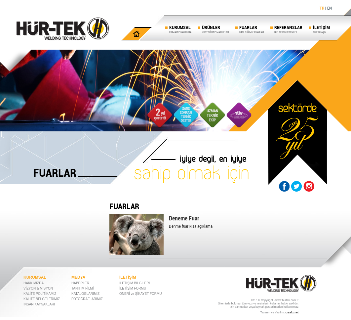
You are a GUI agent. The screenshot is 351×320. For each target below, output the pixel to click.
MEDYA (78, 277)
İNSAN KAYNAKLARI (39, 304)
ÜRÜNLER (215, 29)
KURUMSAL (180, 29)
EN (329, 8)
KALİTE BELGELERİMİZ (41, 299)
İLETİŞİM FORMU (132, 288)
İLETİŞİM (321, 29)
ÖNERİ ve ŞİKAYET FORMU (140, 294)
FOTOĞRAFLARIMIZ (87, 299)
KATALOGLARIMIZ (85, 294)
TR (322, 8)
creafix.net (292, 312)
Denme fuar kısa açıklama (191, 226)
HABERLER (80, 283)
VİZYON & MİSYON (38, 288)
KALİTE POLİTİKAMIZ (39, 294)
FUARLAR (251, 29)
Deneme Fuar (184, 218)
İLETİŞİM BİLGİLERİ (134, 283)
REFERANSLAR (288, 29)
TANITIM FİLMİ (82, 288)
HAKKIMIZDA (33, 283)
